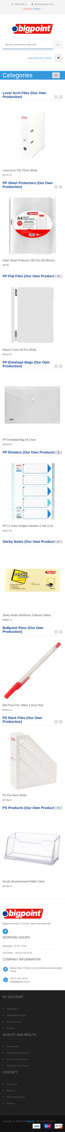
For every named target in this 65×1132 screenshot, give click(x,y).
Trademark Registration (18, 1053)
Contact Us (12, 1084)
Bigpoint (30, 1121)
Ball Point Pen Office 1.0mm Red (23, 707)
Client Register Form (44, 4)
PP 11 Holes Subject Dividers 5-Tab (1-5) (28, 527)
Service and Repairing (17, 1059)
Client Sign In (13, 1009)
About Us (11, 1090)
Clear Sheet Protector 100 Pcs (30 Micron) (29, 262)
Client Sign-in (20, 4)
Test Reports (13, 1046)
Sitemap (10, 1103)
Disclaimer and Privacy (18, 1065)
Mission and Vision (16, 1097)
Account (11, 1028)
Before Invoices (14, 1022)
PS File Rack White (15, 797)
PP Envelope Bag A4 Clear (19, 441)
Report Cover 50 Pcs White (19, 351)
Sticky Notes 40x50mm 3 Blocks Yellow (27, 617)
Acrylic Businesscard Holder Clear (24, 883)
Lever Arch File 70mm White (20, 170)
